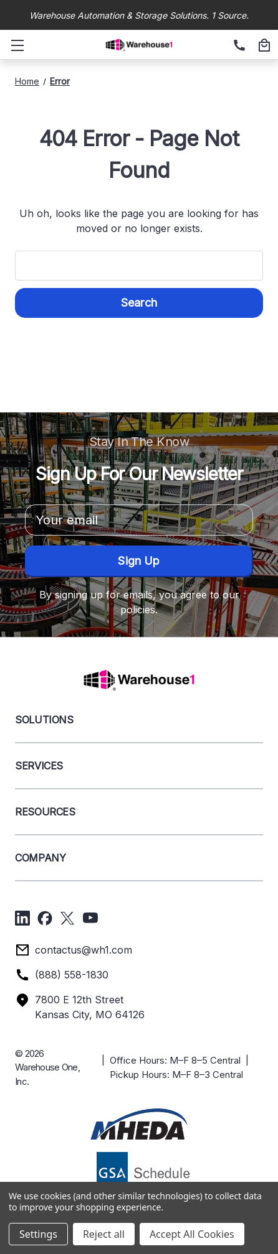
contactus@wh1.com (83, 950)
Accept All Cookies (192, 1234)
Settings (38, 1234)
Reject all (104, 1234)
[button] (139, 1124)
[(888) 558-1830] (237, 46)
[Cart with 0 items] (262, 46)
